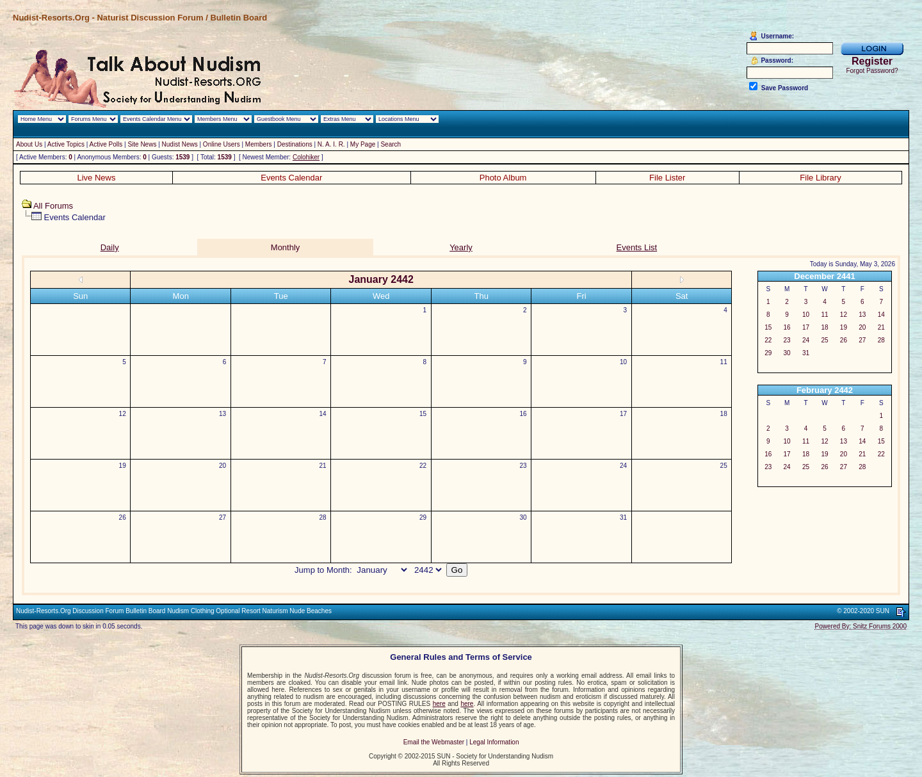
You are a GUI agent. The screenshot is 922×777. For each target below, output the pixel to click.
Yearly (461, 247)
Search (390, 144)
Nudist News (180, 144)
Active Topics (66, 144)
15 (422, 413)
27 (222, 517)
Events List (637, 247)
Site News (141, 144)
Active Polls (106, 144)
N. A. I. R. (331, 144)
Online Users (221, 144)
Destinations (294, 144)
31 (623, 517)
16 (523, 413)
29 (422, 517)
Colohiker (306, 157)
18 (723, 413)
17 (623, 413)
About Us (29, 144)
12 (122, 413)
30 (523, 517)
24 (623, 465)
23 (523, 465)
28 (323, 517)
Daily (110, 247)
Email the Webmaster (433, 742)
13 (222, 413)
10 (623, 361)
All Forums (53, 206)
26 (122, 517)
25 (723, 465)
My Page (362, 144)
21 (323, 465)
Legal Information (494, 742)
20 (222, 465)
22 (422, 465)
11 (723, 361)
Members (258, 144)
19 (122, 465)
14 (323, 413)
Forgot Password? (872, 70)
